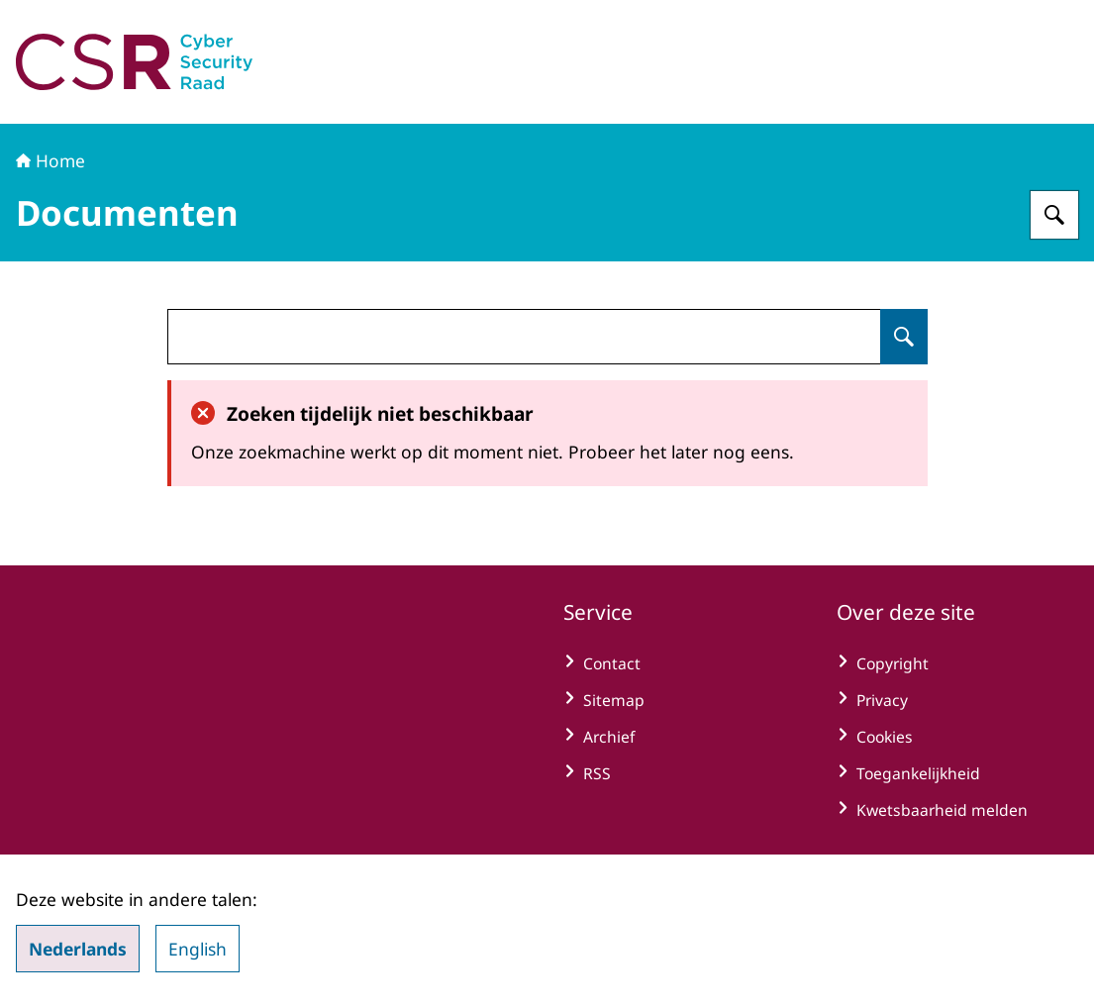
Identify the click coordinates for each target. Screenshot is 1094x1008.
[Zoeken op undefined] (904, 336)
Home (50, 160)
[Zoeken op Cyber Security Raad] (1054, 215)
